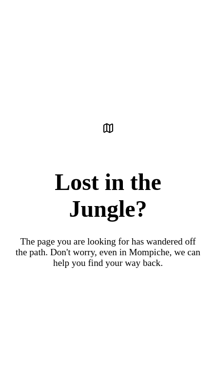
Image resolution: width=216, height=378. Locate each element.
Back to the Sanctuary (108, 294)
